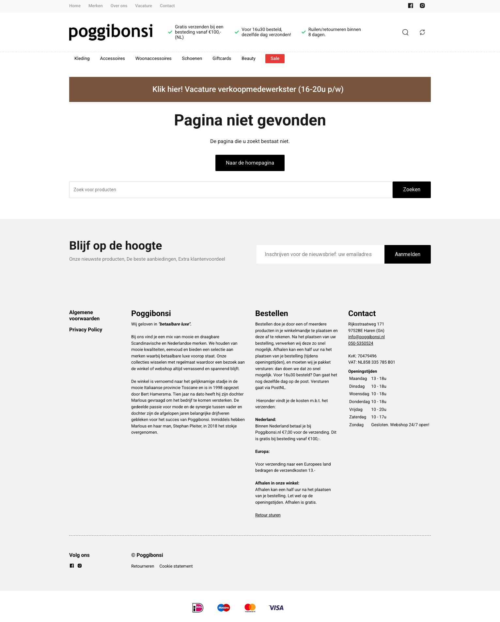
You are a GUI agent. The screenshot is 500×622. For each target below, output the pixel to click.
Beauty (249, 58)
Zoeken (411, 189)
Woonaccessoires (153, 58)
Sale (275, 58)
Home (75, 6)
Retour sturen (268, 515)
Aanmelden (407, 254)
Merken (95, 6)
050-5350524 (360, 343)
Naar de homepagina (250, 163)
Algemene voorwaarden (84, 315)
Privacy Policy (85, 329)
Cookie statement (176, 566)
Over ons (119, 6)
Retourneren (142, 566)
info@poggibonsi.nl (366, 337)
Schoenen (192, 58)
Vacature (143, 6)
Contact (167, 6)
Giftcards (221, 58)
